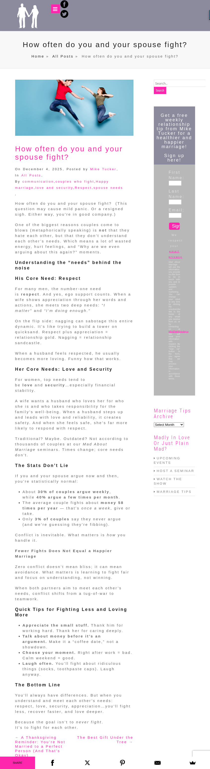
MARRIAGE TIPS (174, 492)
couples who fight (74, 181)
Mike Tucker (103, 169)
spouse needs (108, 188)
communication (38, 181)
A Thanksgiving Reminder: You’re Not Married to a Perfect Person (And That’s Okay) (40, 746)
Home (38, 56)
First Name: (174, 175)
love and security (54, 188)
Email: (174, 210)
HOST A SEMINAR (176, 471)
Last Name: (174, 194)
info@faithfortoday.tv (179, 331)
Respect (83, 188)
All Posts (63, 56)
